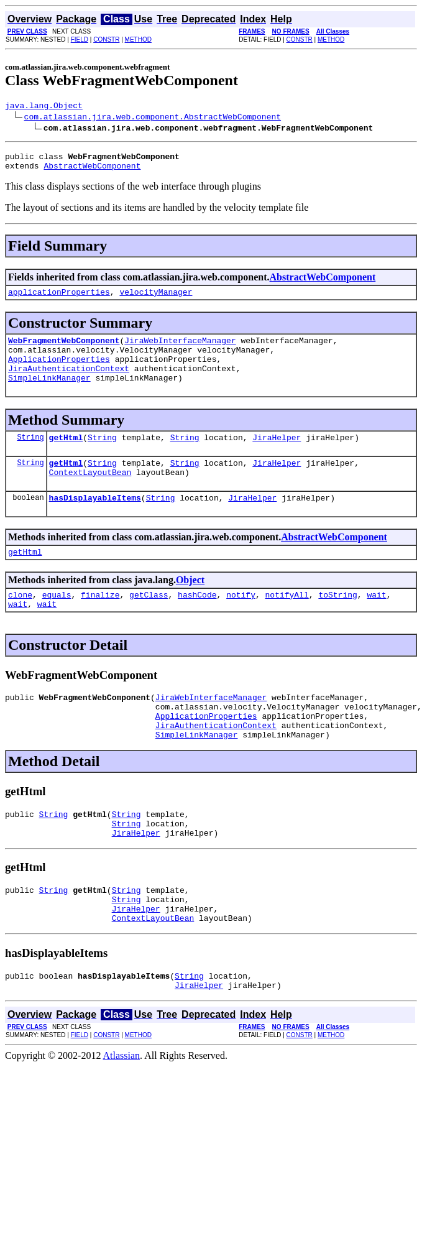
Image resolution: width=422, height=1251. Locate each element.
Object (190, 606)
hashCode (197, 622)
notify (240, 622)
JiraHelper (276, 455)
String (30, 455)
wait (376, 622)
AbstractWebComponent (92, 171)
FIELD (79, 39)
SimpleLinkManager (49, 394)
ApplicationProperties (59, 371)
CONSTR (106, 39)
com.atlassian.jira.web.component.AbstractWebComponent (152, 118)
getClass (148, 622)
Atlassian (121, 1111)
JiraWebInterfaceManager (180, 349)
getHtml (66, 455)
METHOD (138, 39)
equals (56, 622)
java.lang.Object (44, 107)
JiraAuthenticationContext (68, 383)
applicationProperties (59, 299)
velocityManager (155, 299)
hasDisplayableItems (95, 521)
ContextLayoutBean (90, 494)
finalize (100, 622)
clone (20, 622)
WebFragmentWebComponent (63, 349)
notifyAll (287, 622)
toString (337, 622)
